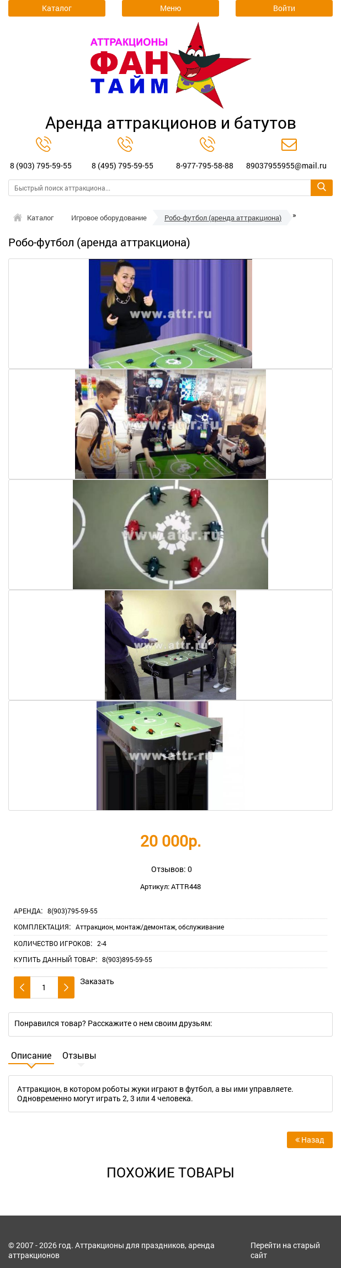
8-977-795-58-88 (204, 165)
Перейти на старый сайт (285, 1250)
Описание (31, 1055)
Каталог (40, 218)
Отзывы (79, 1055)
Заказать (97, 981)
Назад (309, 1139)
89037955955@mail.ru (286, 165)
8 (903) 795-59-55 (41, 165)
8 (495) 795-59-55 (122, 165)
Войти (284, 8)
